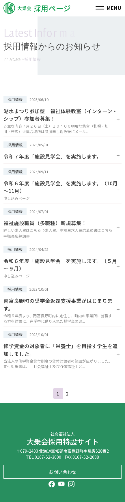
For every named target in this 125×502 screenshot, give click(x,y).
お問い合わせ (63, 471)
